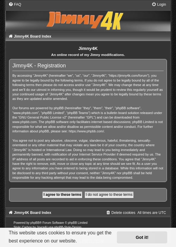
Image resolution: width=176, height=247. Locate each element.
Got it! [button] (142, 237)
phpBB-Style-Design (68, 227)
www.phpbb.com (24, 122)
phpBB (35, 222)
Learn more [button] (91, 240)
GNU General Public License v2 (42, 117)
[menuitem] (14, 4)
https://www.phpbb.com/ (86, 131)
